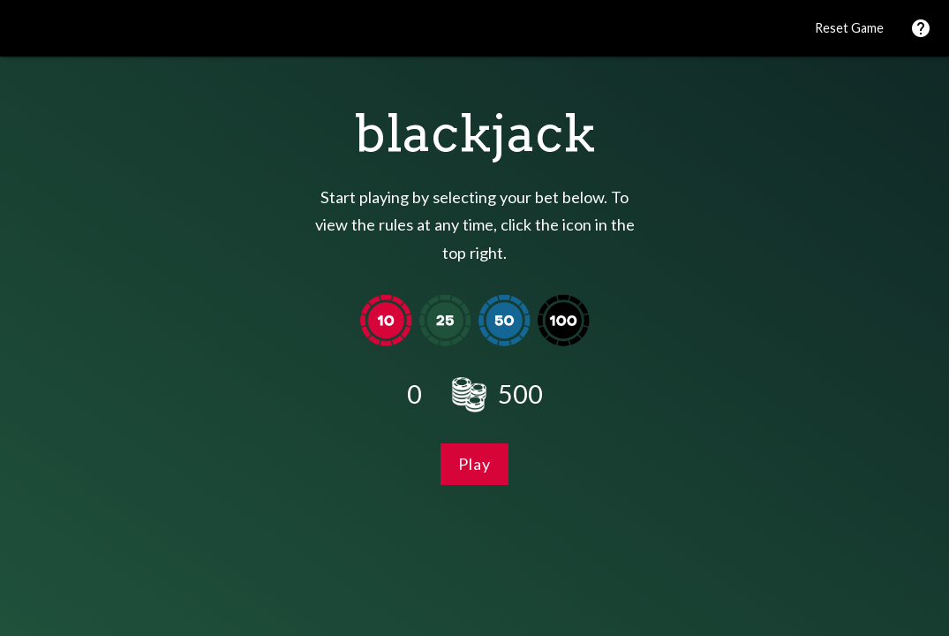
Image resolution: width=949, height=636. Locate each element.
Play (474, 463)
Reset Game (849, 27)
